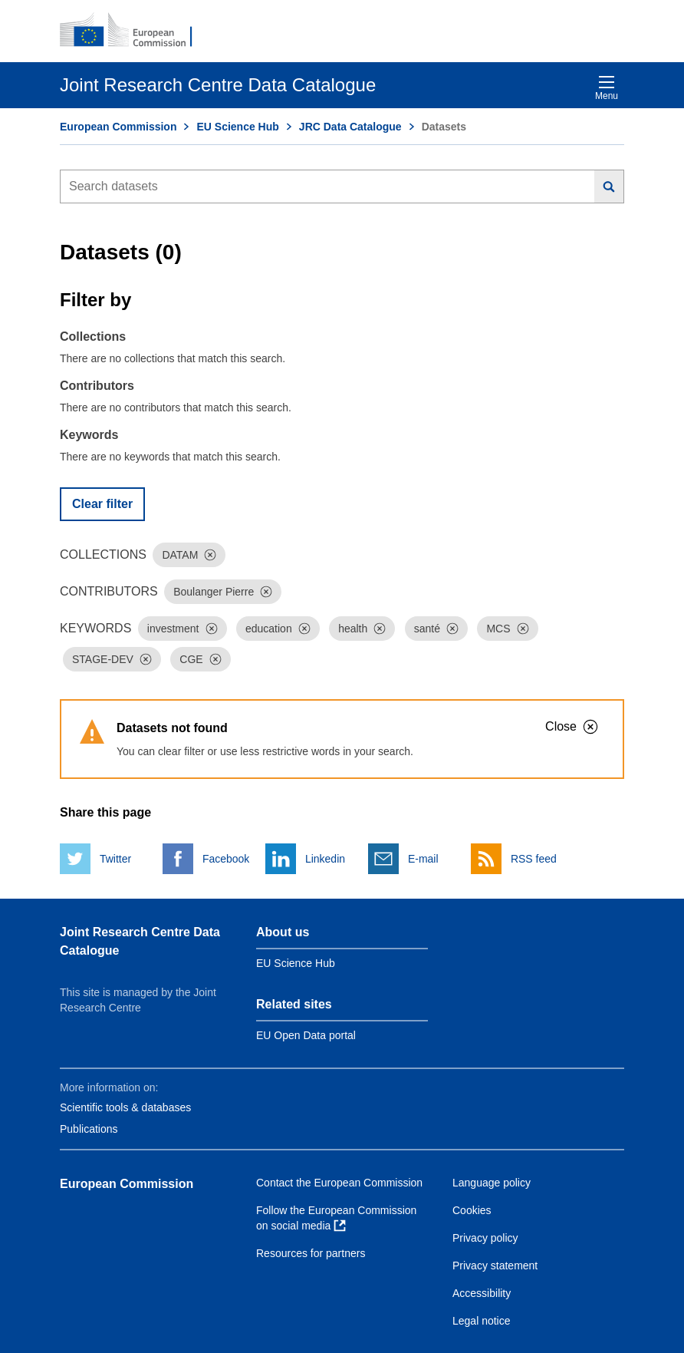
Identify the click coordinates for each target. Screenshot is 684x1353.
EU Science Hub (237, 126)
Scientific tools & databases (125, 1107)
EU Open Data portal (306, 1035)
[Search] (609, 186)
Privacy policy (485, 1238)
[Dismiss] (210, 555)
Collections (93, 336)
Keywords (89, 434)
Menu (606, 87)
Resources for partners (310, 1253)
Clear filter (102, 503)
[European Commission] (134, 30)
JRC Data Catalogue (350, 126)
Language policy (491, 1182)
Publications (89, 1129)
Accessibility (481, 1293)
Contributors (97, 385)
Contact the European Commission (339, 1182)
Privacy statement (495, 1265)
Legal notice (481, 1321)
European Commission (118, 126)
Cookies (472, 1210)
